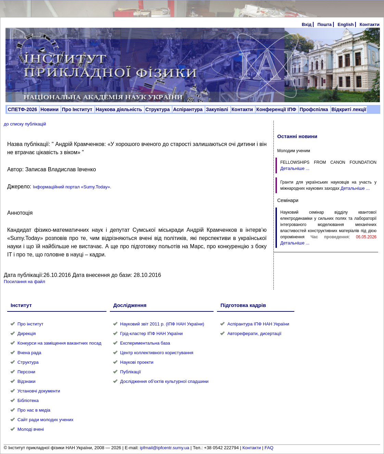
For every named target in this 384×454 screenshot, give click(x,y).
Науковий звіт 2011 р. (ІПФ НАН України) (162, 323)
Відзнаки (26, 381)
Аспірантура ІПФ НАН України (258, 323)
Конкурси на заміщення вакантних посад (59, 343)
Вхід (306, 24)
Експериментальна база (145, 343)
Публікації (130, 371)
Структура (158, 109)
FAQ (269, 447)
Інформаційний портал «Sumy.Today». (72, 186)
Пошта (324, 24)
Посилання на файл (24, 281)
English (345, 24)
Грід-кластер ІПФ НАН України (151, 333)
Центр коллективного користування (156, 352)
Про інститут (30, 323)
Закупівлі (218, 109)
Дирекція (26, 333)
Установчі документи (38, 390)
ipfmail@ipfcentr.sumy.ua (164, 447)
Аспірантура (188, 109)
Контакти (370, 24)
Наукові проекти (136, 362)
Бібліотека (28, 400)
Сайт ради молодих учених (45, 419)
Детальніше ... (294, 168)
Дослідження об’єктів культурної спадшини (164, 381)
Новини (50, 109)
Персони (26, 371)
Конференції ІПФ (276, 109)
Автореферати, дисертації (254, 333)
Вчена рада (29, 352)
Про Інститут (78, 109)
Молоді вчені (30, 429)
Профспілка (314, 109)
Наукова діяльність (119, 109)
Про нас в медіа (33, 410)
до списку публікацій (25, 123)
